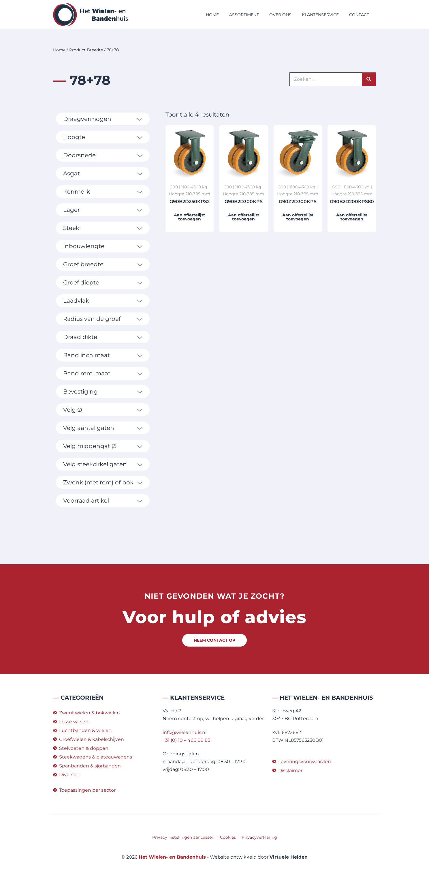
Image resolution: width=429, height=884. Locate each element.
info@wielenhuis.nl (184, 732)
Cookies (228, 837)
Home (212, 14)
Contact (359, 14)
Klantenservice (320, 14)
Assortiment (244, 14)
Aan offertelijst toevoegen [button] (189, 217)
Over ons (280, 14)
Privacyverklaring (259, 837)
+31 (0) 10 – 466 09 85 (186, 740)
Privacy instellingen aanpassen (183, 837)
